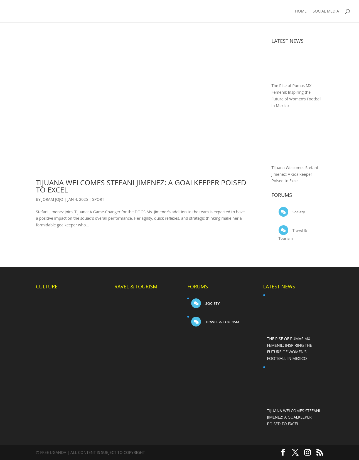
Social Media (326, 11)
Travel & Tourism (221, 321)
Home (301, 11)
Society (298, 211)
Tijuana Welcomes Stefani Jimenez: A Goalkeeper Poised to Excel (141, 186)
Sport (98, 199)
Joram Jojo (52, 199)
